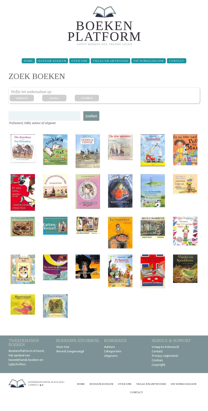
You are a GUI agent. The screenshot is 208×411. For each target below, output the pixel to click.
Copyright (158, 364)
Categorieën (112, 351)
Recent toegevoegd (70, 351)
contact (33, 385)
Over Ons (79, 60)
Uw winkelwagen (148, 60)
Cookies (157, 360)
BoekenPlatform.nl (78, 340)
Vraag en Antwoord (110, 60)
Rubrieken (115, 340)
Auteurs (109, 346)
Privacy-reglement (165, 355)
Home (28, 60)
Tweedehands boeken (24, 342)
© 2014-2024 (57, 382)
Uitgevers (111, 355)
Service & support (171, 340)
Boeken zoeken (52, 60)
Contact (176, 60)
